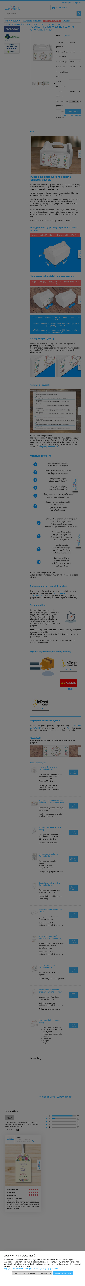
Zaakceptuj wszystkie (63, 1273)
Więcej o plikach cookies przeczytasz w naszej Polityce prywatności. (31, 1268)
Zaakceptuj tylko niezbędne (24, 1273)
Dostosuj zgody (45, 1273)
